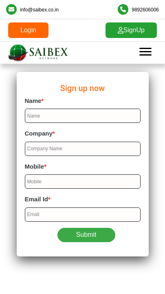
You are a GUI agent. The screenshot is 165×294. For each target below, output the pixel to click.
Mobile (35, 166)
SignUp (131, 30)
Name (34, 100)
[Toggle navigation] (145, 53)
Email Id (38, 199)
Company (40, 133)
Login (28, 30)
